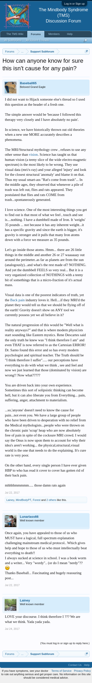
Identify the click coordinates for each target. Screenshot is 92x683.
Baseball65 (28, 83)
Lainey (10, 499)
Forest (36, 499)
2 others (51, 499)
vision (33, 154)
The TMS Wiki (14, 33)
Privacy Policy (82, 670)
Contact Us (74, 664)
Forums (36, 34)
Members (54, 33)
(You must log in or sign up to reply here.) (65, 643)
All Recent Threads (37, 40)
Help (70, 33)
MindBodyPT (23, 499)
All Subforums (12, 40)
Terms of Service (62, 670)
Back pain (17, 300)
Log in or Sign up (74, 3)
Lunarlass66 (29, 516)
